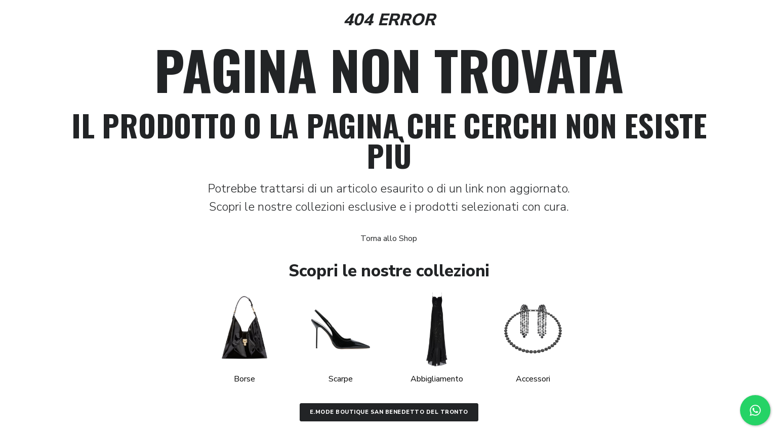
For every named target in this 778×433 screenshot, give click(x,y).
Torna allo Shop (388, 238)
